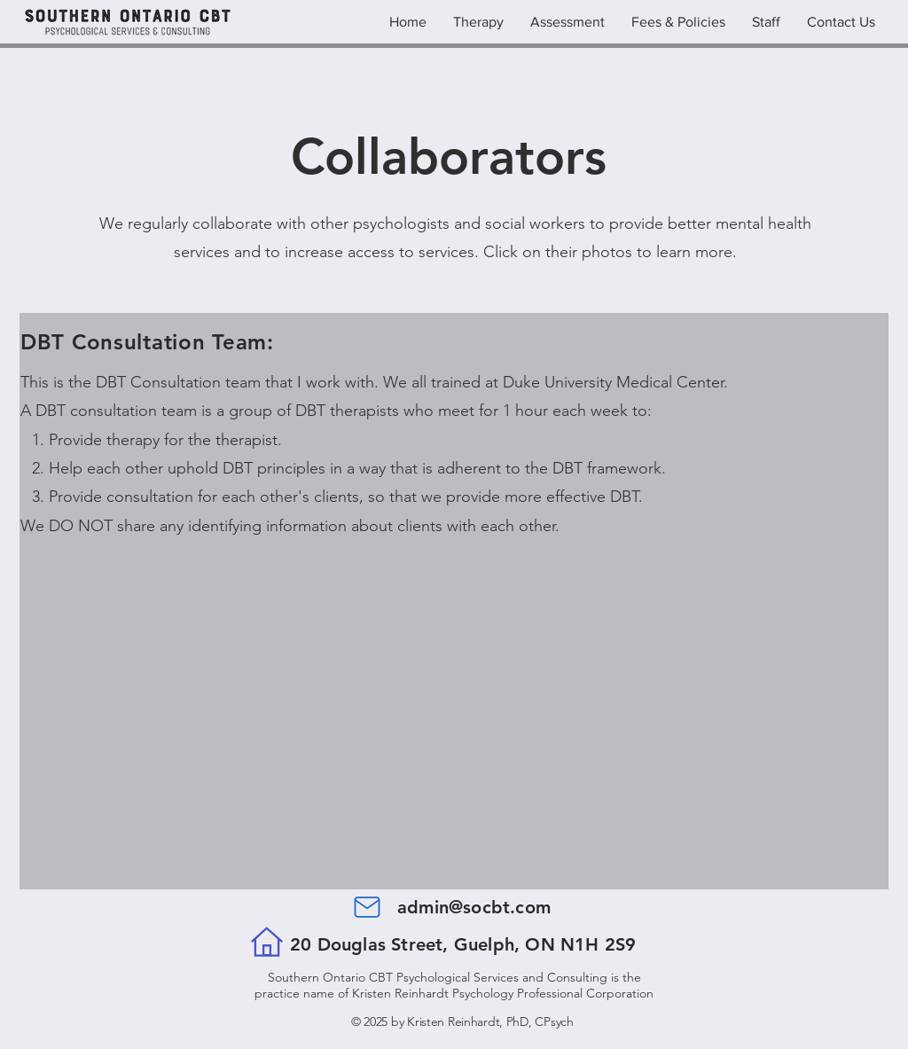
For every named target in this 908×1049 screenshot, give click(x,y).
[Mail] (367, 907)
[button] (766, 22)
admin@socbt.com (474, 907)
